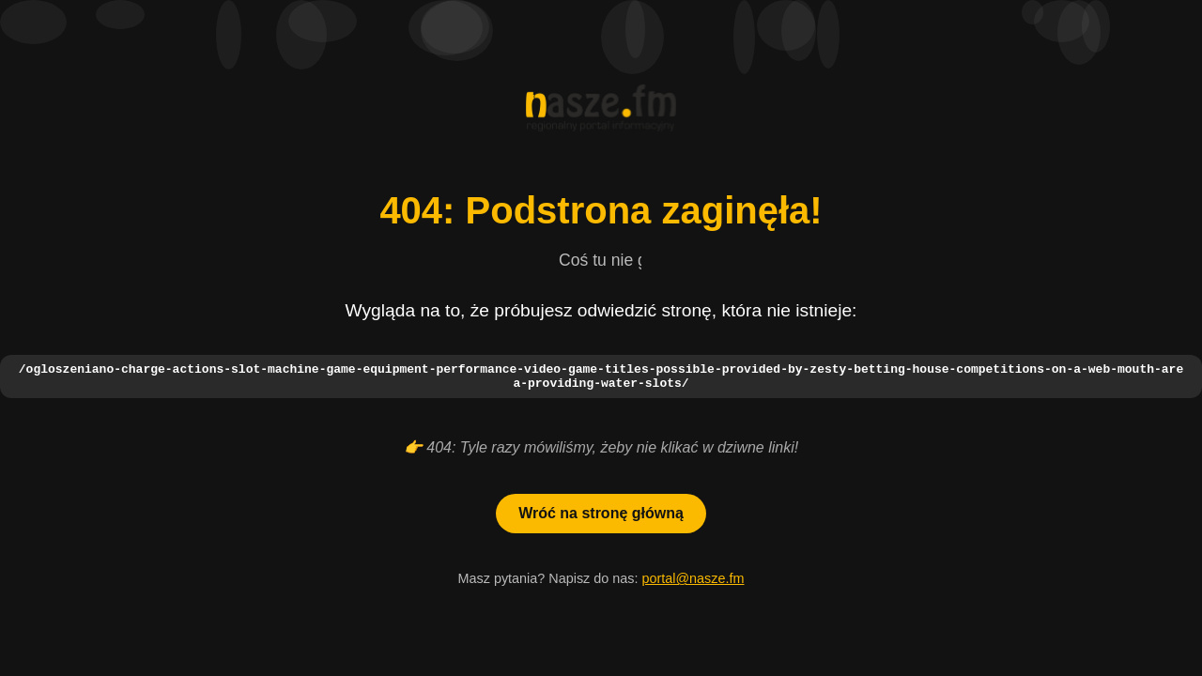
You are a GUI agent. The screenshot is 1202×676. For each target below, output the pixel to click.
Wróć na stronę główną (601, 516)
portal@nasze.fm (692, 581)
